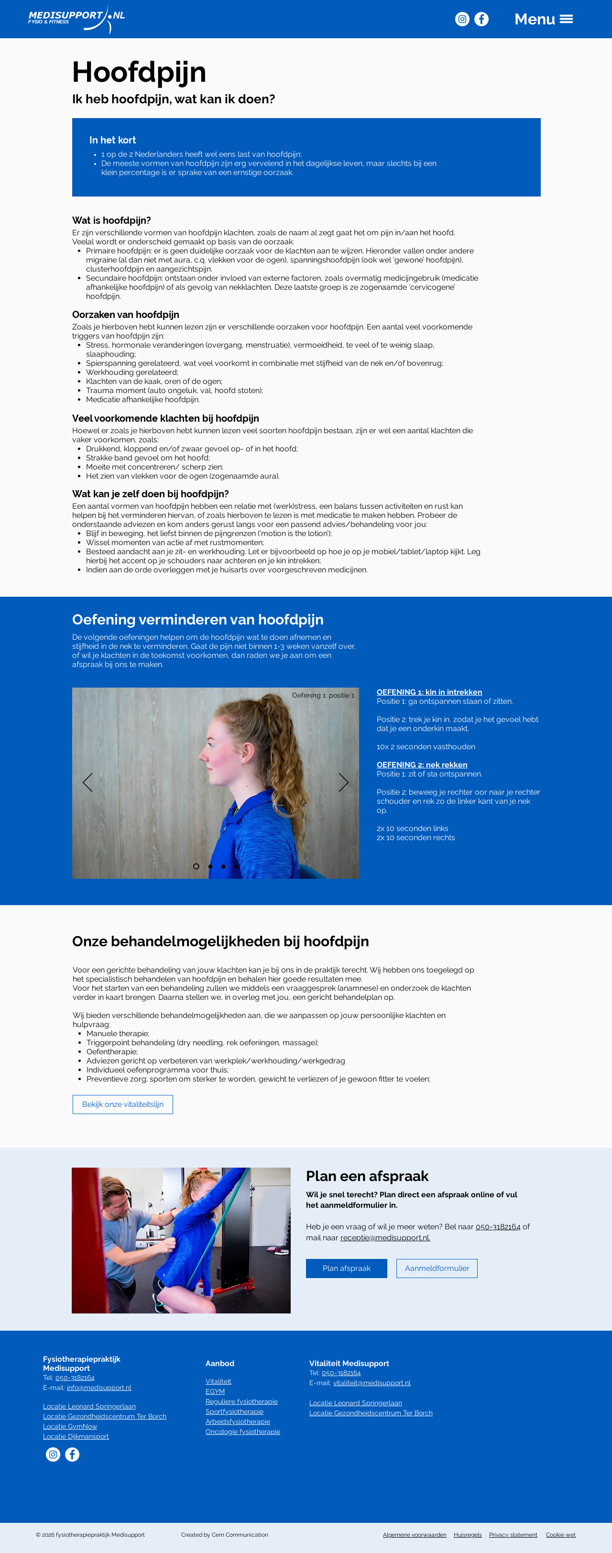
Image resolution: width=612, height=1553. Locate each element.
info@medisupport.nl (99, 1387)
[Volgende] (344, 783)
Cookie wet (561, 1534)
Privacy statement (513, 1534)
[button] (544, 19)
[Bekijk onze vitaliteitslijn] (123, 1104)
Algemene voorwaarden (415, 1534)
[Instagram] (462, 19)
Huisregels (468, 1534)
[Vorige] (87, 783)
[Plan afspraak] (346, 1268)
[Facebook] (481, 19)
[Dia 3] (223, 866)
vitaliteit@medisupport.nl (372, 1383)
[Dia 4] (236, 866)
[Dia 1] (196, 867)
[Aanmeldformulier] (437, 1268)
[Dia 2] (210, 866)
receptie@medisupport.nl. (385, 1237)
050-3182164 (498, 1226)
